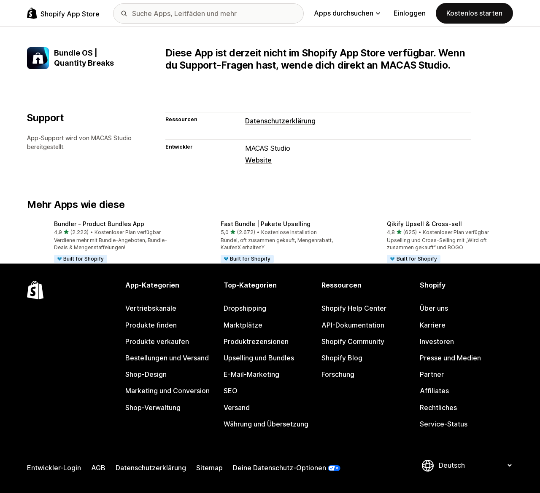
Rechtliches (438, 407)
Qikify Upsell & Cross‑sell (424, 223)
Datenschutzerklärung (280, 121)
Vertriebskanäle (150, 308)
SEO (231, 390)
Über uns (434, 308)
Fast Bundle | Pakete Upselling (265, 223)
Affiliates (434, 390)
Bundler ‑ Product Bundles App (99, 223)
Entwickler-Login (54, 468)
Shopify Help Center (353, 308)
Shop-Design (146, 374)
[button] (103, 242)
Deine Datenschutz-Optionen (279, 468)
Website (258, 160)
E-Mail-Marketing (251, 374)
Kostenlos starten (474, 13)
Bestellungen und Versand (167, 358)
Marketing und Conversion (167, 390)
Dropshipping (245, 308)
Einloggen (410, 13)
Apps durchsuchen (347, 13)
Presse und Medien (450, 358)
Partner (432, 374)
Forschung (337, 374)
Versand (237, 407)
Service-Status (443, 424)
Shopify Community (352, 341)
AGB (98, 468)
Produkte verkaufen (157, 341)
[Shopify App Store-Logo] (63, 13)
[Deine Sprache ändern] (475, 465)
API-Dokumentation (352, 325)
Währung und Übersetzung (266, 424)
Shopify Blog (341, 358)
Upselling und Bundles (259, 358)
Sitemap (209, 468)
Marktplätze (243, 325)
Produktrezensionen (256, 341)
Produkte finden (151, 325)
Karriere (433, 325)
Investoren (437, 341)
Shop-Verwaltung (153, 407)
